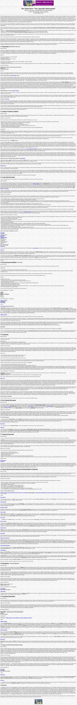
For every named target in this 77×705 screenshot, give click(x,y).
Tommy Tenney (3, 460)
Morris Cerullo (60, 492)
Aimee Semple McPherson (5, 545)
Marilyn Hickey (3, 527)
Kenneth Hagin (10, 492)
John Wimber (22, 158)
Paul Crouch (21, 492)
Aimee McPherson (16, 617)
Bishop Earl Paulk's (27, 211)
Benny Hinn (2, 246)
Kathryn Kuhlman (23, 617)
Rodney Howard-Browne (52, 492)
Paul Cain (6, 188)
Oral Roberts (2, 235)
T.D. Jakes (2, 461)
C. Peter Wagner (35, 248)
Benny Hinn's (14, 75)
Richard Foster (3, 165)
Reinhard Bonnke (44, 492)
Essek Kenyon (3, 497)
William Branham (36, 183)
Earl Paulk (2, 232)
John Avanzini (38, 492)
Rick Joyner (2, 378)
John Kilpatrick (3, 550)
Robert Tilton (66, 492)
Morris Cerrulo (3, 521)
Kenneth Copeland (15, 90)
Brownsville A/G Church (31, 148)
